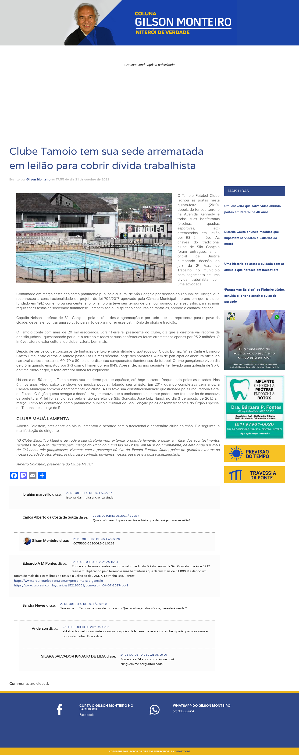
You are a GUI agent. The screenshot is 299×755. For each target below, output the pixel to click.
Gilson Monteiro (38, 179)
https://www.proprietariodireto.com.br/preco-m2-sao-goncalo (58, 581)
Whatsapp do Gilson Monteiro (201, 705)
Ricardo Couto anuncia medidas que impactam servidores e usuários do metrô (251, 238)
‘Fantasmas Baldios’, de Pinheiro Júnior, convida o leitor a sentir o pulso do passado (254, 296)
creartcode (182, 751)
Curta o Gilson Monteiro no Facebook (106, 707)
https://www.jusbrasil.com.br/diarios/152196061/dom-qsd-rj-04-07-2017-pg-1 (71, 585)
